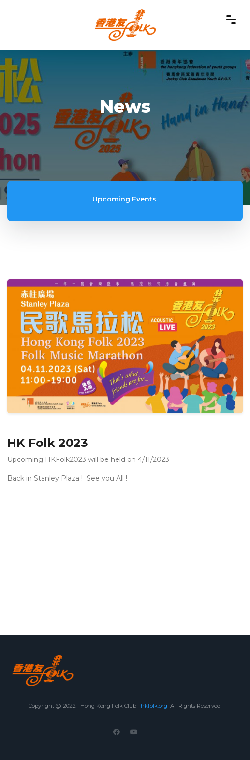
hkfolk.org (154, 706)
